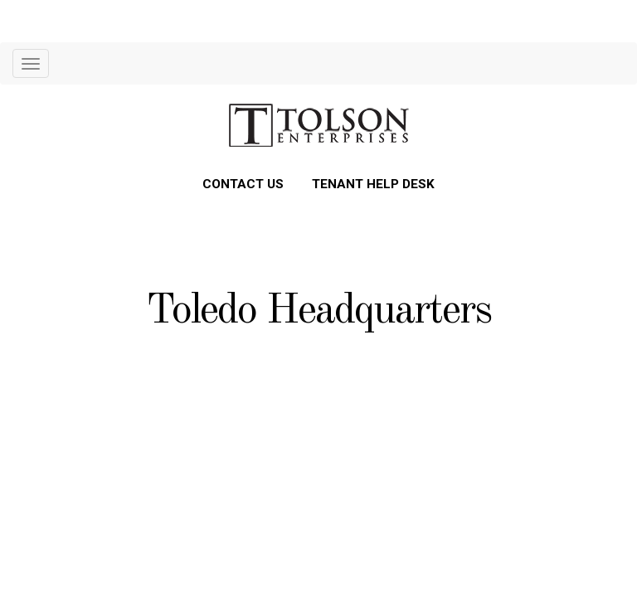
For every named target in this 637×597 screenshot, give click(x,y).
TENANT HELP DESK (373, 184)
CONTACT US (243, 184)
